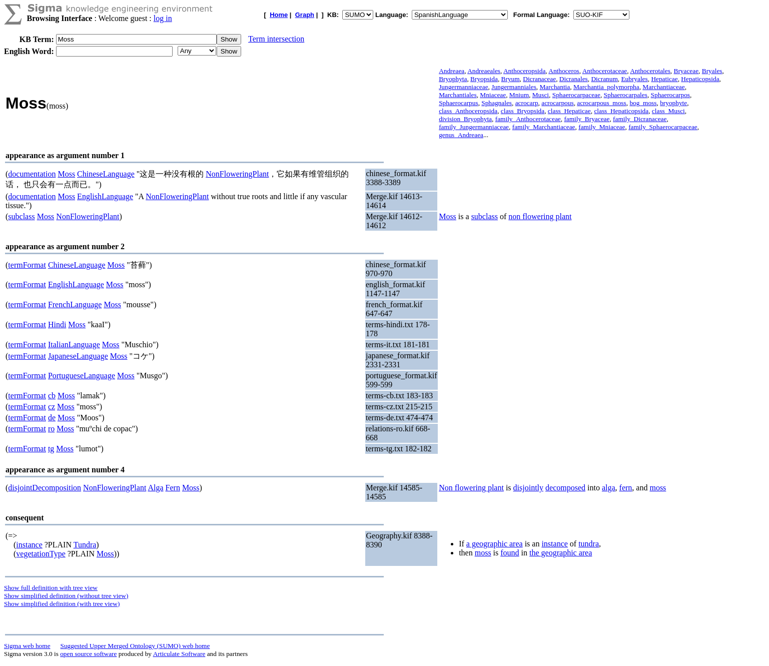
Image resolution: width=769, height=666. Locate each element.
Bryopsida (484, 79)
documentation (32, 174)
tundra (588, 543)
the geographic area (560, 552)
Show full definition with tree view (51, 587)
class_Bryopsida (522, 111)
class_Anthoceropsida (468, 111)
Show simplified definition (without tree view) (66, 595)
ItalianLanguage (74, 344)
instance (29, 544)
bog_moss (642, 103)
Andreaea (451, 71)
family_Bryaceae (586, 119)
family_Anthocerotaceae (528, 119)
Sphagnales (496, 103)
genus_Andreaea (461, 135)
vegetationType (40, 553)
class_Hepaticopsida (621, 111)
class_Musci (668, 111)
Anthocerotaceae (604, 71)
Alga (155, 487)
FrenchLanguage (75, 304)
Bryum (510, 79)
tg (51, 448)
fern (625, 487)
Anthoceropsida (524, 71)
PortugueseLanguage (81, 375)
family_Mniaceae (601, 127)
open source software (88, 653)
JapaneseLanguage (78, 356)
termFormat (27, 265)
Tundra (85, 544)
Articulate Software (179, 653)
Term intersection (276, 39)
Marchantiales (458, 95)
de (52, 417)
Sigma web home (27, 645)
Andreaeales (483, 71)
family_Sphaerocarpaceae (662, 127)
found (509, 552)
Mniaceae (493, 95)
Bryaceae (686, 71)
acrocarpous (557, 103)
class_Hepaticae (569, 111)
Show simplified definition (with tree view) (62, 603)
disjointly (528, 487)
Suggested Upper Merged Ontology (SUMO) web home (135, 645)
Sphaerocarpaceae (576, 95)
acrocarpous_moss (601, 103)
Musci (540, 95)
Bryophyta (453, 79)
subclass (21, 216)
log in (163, 18)
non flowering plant (539, 216)
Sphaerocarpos (670, 95)
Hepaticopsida (700, 79)
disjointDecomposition (44, 487)
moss (657, 487)
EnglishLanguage (105, 196)
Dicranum (604, 79)
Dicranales (573, 79)
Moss (66, 174)
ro (51, 428)
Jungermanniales (513, 87)
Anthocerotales (650, 71)
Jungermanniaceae (463, 87)
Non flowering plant (471, 487)
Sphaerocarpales (625, 95)
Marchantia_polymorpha (606, 87)
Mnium (519, 95)
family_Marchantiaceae (543, 127)
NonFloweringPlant (237, 174)
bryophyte (673, 103)
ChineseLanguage (106, 174)
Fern (173, 487)
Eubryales (634, 79)
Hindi (57, 324)
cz (51, 406)
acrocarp (526, 103)
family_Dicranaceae (639, 119)
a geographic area (494, 543)
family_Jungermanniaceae (474, 127)
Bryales (712, 71)
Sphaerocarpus (458, 103)
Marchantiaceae (663, 87)
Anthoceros (563, 71)
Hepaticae (664, 79)
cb (52, 395)
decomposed (565, 487)
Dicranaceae (539, 79)
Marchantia (555, 87)
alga (608, 487)
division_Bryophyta (465, 119)
